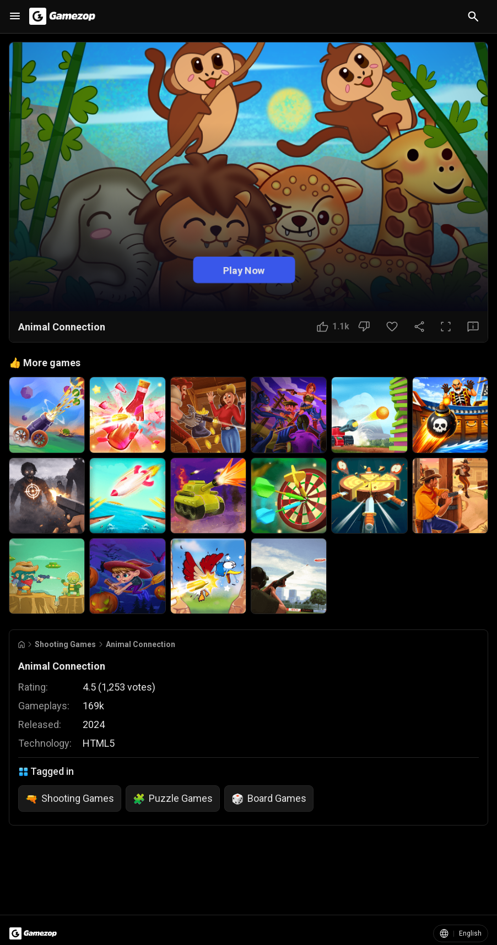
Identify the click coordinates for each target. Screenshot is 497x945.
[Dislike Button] (364, 327)
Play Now (244, 270)
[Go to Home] (21, 644)
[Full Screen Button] (445, 326)
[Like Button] (333, 326)
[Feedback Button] (473, 327)
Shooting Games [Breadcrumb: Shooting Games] (65, 644)
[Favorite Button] (392, 327)
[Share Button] (419, 327)
